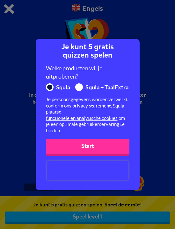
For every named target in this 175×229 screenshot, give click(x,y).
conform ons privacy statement (78, 105)
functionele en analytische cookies (82, 118)
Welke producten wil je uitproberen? (74, 72)
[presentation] (87, 170)
